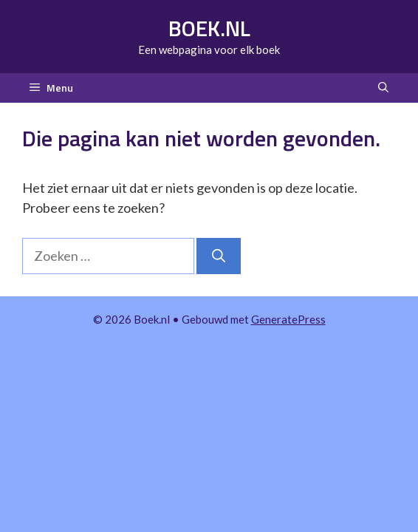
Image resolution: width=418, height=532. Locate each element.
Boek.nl (209, 28)
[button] (383, 88)
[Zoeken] (218, 256)
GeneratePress (288, 319)
